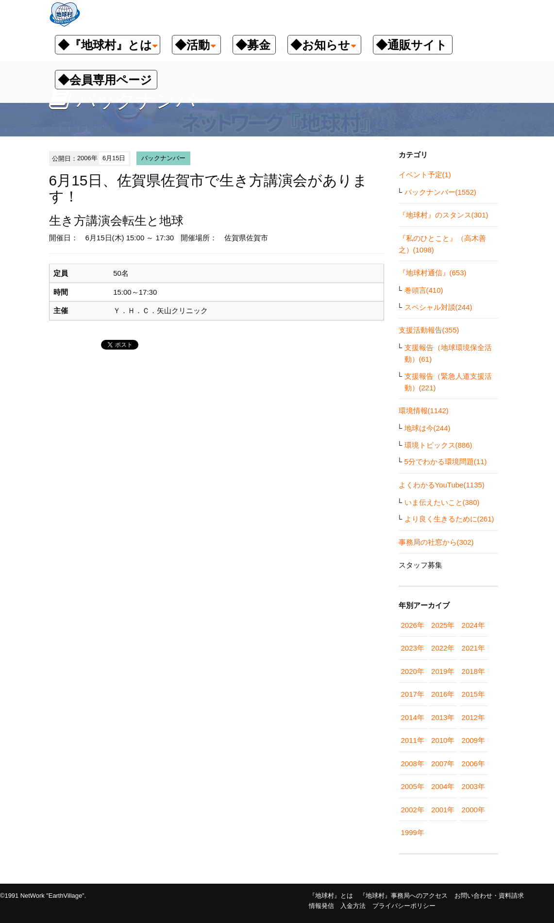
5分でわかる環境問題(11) (445, 461)
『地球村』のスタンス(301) (443, 215)
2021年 (473, 648)
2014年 (412, 717)
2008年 (412, 763)
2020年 (412, 671)
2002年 (412, 810)
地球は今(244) (427, 428)
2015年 (473, 694)
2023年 (412, 648)
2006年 (473, 763)
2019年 (442, 671)
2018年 (473, 671)
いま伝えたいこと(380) (442, 502)
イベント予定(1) (425, 174)
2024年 (473, 625)
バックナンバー (163, 158)
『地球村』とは (331, 895)
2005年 (412, 786)
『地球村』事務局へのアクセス (403, 895)
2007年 (442, 763)
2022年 (442, 648)
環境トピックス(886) (438, 445)
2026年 (412, 625)
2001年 (442, 810)
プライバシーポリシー (404, 905)
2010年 (442, 740)
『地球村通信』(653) (433, 273)
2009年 (473, 740)
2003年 (473, 786)
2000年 (473, 810)
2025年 (442, 625)
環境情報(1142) (424, 410)
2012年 (473, 717)
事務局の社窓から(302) (436, 542)
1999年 (412, 832)
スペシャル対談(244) (438, 307)
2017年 (412, 694)
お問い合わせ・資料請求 (489, 895)
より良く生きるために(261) (449, 519)
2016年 (442, 694)
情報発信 (321, 905)
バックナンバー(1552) (440, 192)
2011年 (412, 740)
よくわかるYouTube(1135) (442, 485)
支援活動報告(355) (429, 330)
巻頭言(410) (423, 290)
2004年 (442, 786)
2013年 (442, 717)
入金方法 (353, 905)
